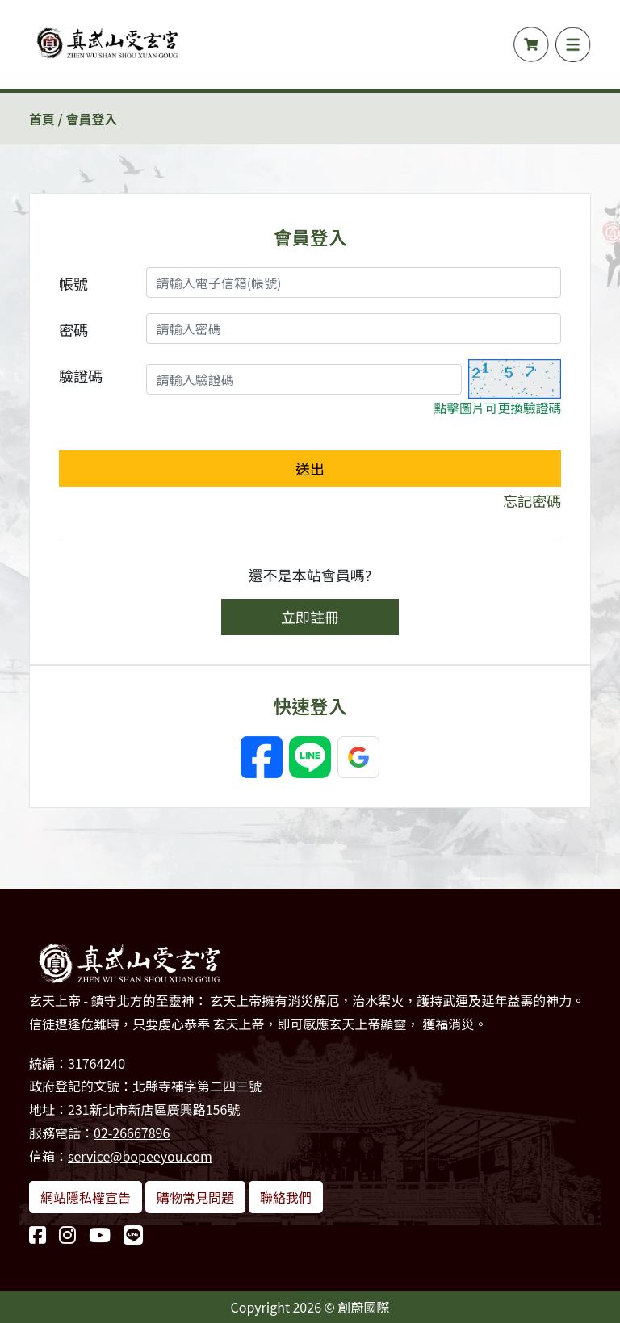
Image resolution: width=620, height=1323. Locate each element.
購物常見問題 (195, 1197)
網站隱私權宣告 (85, 1197)
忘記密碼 (532, 500)
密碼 (73, 329)
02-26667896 (132, 1132)
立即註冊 (310, 616)
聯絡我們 (286, 1197)
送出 (310, 468)
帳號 (73, 283)
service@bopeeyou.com (140, 1156)
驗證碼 (81, 375)
